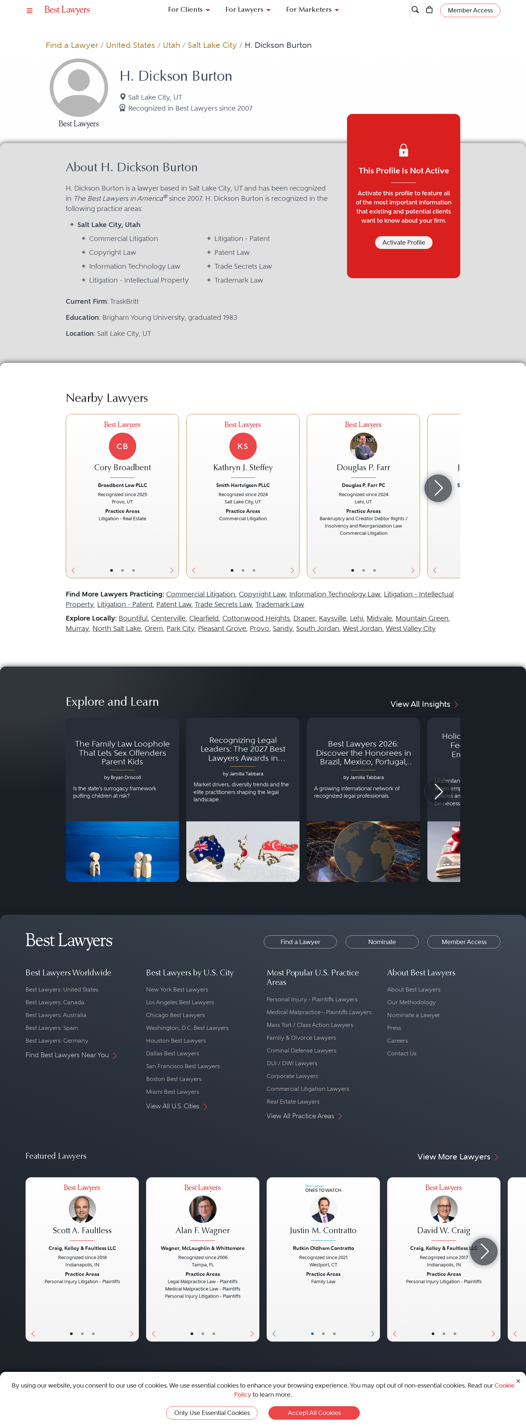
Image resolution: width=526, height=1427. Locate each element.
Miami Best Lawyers (172, 1091)
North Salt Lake (116, 628)
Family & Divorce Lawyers (301, 1037)
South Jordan (317, 628)
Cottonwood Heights (256, 618)
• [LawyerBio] (123, 570)
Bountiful (133, 618)
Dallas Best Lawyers (172, 1053)
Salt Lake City (212, 45)
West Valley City (411, 628)
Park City (180, 628)
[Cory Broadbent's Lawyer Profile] (122, 451)
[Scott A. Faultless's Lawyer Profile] (82, 1214)
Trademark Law (279, 604)
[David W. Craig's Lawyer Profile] (443, 1214)
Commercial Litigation (200, 594)
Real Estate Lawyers (293, 1101)
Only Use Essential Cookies (212, 1412)
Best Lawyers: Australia (56, 1015)
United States (130, 45)
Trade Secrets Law (223, 604)
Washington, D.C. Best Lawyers (187, 1027)
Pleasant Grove (222, 628)
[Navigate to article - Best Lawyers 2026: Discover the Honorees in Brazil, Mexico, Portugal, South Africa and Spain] (363, 800)
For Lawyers (244, 10)
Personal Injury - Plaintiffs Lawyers (312, 999)
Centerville (168, 618)
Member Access (464, 941)
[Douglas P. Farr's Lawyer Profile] (363, 451)
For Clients (185, 10)
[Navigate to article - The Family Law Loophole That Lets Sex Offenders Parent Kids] (122, 800)
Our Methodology (411, 1002)
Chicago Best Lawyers (175, 1015)
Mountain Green (422, 618)
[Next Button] (173, 496)
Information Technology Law (334, 594)
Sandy (283, 628)
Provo (259, 628)
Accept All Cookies (314, 1412)
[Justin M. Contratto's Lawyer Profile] (323, 1214)
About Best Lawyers (414, 989)
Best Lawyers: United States (62, 989)
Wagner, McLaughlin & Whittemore (203, 1248)
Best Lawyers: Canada (55, 1002)
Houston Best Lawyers (176, 1040)
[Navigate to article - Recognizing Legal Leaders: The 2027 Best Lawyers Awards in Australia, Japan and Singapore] (243, 800)
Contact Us (401, 1053)
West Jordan (362, 628)
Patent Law (173, 604)
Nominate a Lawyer (413, 1015)
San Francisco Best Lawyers (183, 1066)
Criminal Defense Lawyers (301, 1050)
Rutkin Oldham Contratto (323, 1248)
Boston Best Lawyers (174, 1078)
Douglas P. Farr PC (363, 485)
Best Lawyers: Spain (52, 1027)
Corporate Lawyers (292, 1076)
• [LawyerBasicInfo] (112, 570)
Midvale (379, 618)
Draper (304, 618)
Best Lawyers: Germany (57, 1040)
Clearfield (204, 618)
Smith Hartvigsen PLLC (243, 485)
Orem (154, 628)
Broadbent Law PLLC (122, 485)
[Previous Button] (71, 496)
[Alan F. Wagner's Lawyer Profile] (202, 1214)
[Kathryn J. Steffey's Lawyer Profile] (243, 451)
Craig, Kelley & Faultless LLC (82, 1248)
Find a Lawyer (72, 45)
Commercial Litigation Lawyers (308, 1088)
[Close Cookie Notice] (518, 1380)
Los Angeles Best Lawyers (180, 1002)
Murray (77, 628)
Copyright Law (262, 594)
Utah (171, 45)
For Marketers (309, 10)
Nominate (382, 941)
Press (394, 1027)
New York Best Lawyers (177, 989)
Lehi (356, 618)
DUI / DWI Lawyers (292, 1063)
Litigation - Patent (125, 604)
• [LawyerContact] (134, 570)
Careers (397, 1040)
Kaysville (332, 618)
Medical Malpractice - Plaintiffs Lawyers (319, 1012)
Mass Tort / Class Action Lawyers (310, 1024)
